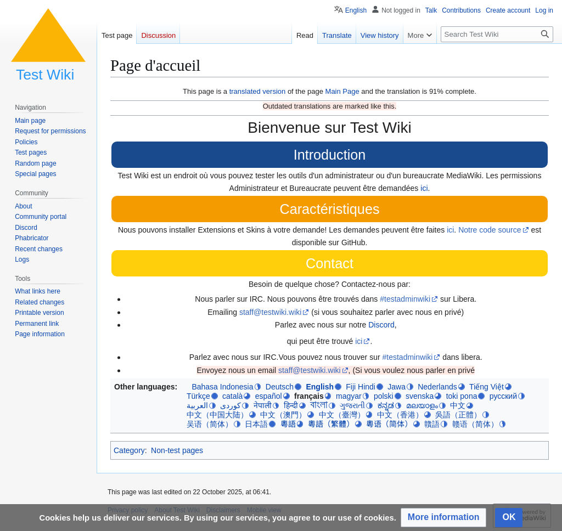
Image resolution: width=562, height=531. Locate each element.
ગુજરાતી (352, 405)
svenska (420, 396)
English (320, 386)
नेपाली (263, 405)
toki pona (461, 396)
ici (424, 188)
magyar (349, 396)
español (268, 396)
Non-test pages (177, 450)
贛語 (432, 424)
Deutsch (280, 386)
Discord (381, 324)
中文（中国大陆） (217, 414)
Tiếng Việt (486, 386)
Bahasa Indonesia (222, 386)
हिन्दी (291, 405)
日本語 (256, 424)
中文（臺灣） (342, 414)
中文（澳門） (283, 414)
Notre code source (489, 229)
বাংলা (319, 405)
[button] (444, 517)
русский (503, 396)
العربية (197, 405)
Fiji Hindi (360, 386)
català (232, 396)
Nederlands (437, 386)
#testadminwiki (405, 299)
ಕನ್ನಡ (386, 405)
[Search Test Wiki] (497, 34)
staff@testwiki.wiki (270, 312)
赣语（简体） (475, 424)
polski (384, 396)
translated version (257, 91)
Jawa (396, 386)
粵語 (288, 424)
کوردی (230, 405)
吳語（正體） (458, 414)
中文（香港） (400, 414)
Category (129, 450)
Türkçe (198, 396)
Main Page (342, 91)
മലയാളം (422, 405)
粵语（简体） (389, 424)
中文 (457, 405)
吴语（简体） (210, 424)
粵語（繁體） (331, 424)
